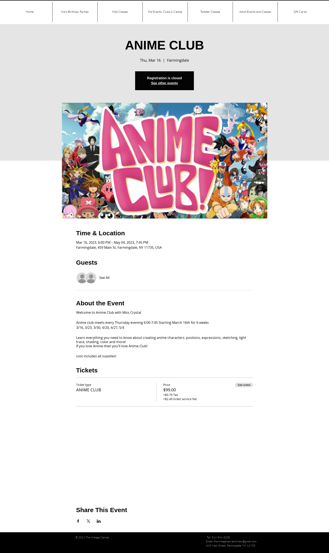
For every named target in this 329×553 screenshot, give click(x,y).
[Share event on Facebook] (78, 521)
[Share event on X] (88, 521)
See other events (164, 83)
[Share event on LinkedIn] (99, 521)
